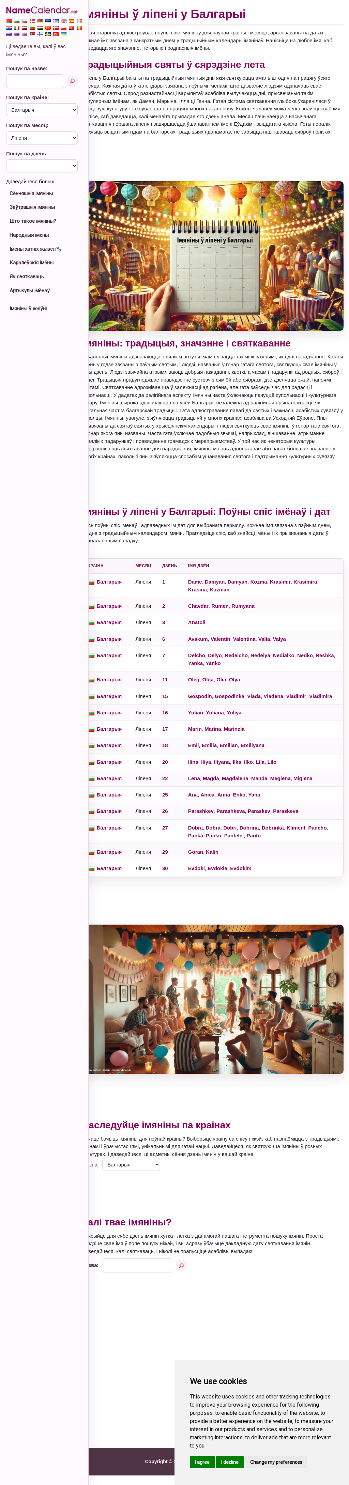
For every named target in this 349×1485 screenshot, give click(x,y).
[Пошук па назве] (72, 81)
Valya (291, 647)
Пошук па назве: (26, 68)
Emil (205, 761)
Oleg (205, 688)
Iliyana (234, 778)
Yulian (207, 729)
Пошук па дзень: (27, 153)
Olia (233, 688)
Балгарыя (121, 590)
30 (177, 884)
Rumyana (255, 614)
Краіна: (102, 1174)
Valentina (256, 647)
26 (177, 827)
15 (177, 704)
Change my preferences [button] (276, 1462)
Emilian (241, 761)
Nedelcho (248, 664)
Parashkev (213, 827)
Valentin (233, 647)
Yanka (228, 672)
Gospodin (212, 704)
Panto (287, 852)
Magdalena (247, 795)
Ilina (205, 778)
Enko (251, 811)
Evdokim (253, 884)
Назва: (102, 1275)
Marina (225, 745)
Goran (207, 868)
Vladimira (211, 712)
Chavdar (210, 614)
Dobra (207, 844)
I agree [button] (202, 1462)
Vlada (266, 704)
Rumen (232, 614)
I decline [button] (230, 1462)
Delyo (227, 664)
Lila (272, 778)
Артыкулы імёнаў (30, 291)
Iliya (218, 778)
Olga (220, 688)
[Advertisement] (219, 166)
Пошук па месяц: (27, 125)
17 (177, 745)
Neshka (209, 672)
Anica (220, 811)
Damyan (227, 590)
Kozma (270, 590)
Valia (276, 647)
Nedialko (296, 664)
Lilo (284, 778)
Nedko (317, 664)
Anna (235, 811)
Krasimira (317, 590)
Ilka (249, 778)
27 (177, 844)
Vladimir (308, 704)
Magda (223, 795)
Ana (205, 811)
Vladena (285, 704)
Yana (266, 811)
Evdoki (208, 884)
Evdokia (230, 884)
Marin (207, 745)
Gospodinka (242, 704)
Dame (207, 590)
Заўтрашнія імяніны (32, 207)
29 (177, 868)
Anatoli (208, 631)
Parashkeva (243, 827)
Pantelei (267, 852)
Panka (229, 852)
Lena (206, 795)
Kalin (224, 868)
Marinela (246, 745)
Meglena (292, 795)
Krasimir (292, 590)
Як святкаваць (27, 277)
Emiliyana (265, 761)
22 (177, 795)
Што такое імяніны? (33, 221)
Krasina (209, 598)
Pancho (209, 852)
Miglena (315, 795)
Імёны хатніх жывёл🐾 (36, 249)
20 (177, 778)
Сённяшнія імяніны (31, 193)
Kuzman (232, 598)
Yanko (246, 672)
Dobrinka (285, 844)
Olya (246, 688)
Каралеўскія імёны (32, 263)
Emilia (221, 761)
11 (177, 688)
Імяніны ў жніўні (28, 309)
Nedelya (273, 664)
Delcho (208, 664)
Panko (247, 852)
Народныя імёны (29, 235)
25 (177, 811)
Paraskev (271, 827)
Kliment (308, 844)
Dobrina (261, 844)
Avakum (210, 647)
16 (177, 729)
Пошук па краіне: (27, 97)
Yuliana (227, 729)
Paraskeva (297, 827)
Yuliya (246, 729)
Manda (271, 795)
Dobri (242, 844)
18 (177, 761)
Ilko (260, 778)
